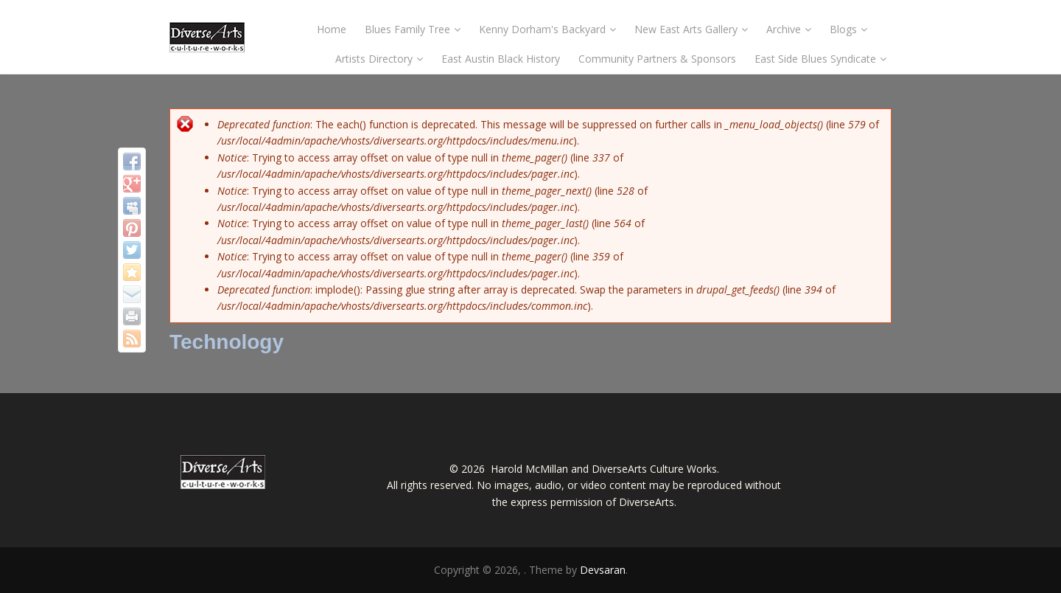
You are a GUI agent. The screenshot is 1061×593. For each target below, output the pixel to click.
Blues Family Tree (413, 29)
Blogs (848, 29)
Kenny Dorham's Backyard (547, 29)
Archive (788, 29)
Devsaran (603, 570)
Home (331, 29)
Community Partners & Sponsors (657, 59)
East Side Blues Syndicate (820, 59)
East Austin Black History (500, 59)
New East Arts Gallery (691, 29)
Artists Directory (379, 59)
